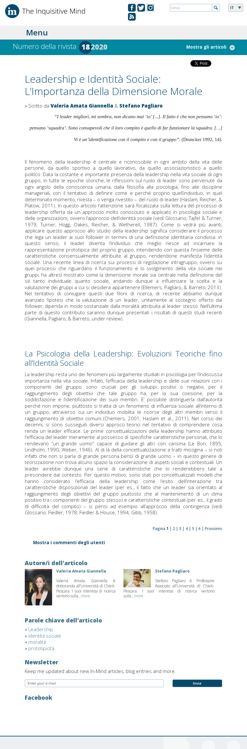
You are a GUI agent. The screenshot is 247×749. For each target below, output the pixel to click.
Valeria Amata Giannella (81, 105)
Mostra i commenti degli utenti (69, 543)
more (85, 596)
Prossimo (213, 528)
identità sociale (44, 635)
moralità (37, 642)
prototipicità (41, 648)
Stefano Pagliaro (141, 105)
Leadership (40, 629)
